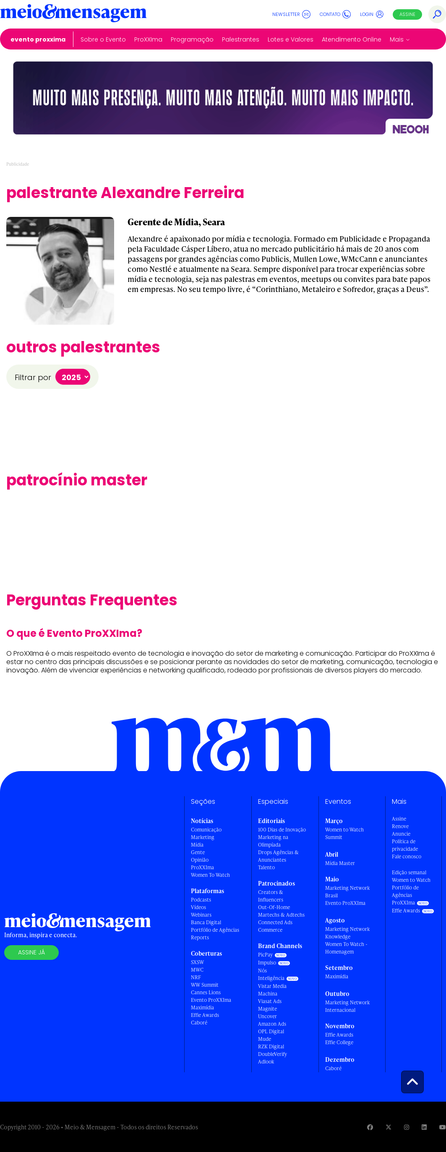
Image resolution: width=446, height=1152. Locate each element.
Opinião (200, 859)
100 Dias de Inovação (282, 829)
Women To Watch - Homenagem (346, 948)
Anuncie (401, 833)
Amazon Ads (272, 1023)
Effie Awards (205, 1015)
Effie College (339, 1042)
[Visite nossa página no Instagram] (406, 1127)
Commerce (270, 929)
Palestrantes (240, 39)
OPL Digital (271, 1031)
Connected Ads (275, 922)
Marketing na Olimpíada (273, 841)
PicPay (265, 954)
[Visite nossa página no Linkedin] (424, 1127)
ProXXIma (148, 39)
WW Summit (205, 984)
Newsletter (291, 14)
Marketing (202, 837)
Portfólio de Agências (215, 929)
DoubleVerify (272, 1054)
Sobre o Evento (103, 39)
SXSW (197, 962)
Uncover (267, 1016)
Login (372, 14)
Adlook (266, 1061)
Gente (198, 852)
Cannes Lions (206, 992)
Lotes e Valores (290, 39)
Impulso (267, 962)
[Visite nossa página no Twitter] (388, 1127)
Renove (400, 826)
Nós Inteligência (271, 974)
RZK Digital (271, 1046)
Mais (397, 39)
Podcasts (201, 899)
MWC (197, 969)
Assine (407, 14)
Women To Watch (210, 874)
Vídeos (198, 907)
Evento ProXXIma (37, 39)
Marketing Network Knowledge (347, 932)
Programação (192, 39)
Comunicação (206, 829)
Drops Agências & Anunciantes (278, 856)
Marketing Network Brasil (347, 891)
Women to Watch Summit (344, 833)
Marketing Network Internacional (347, 1006)
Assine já (31, 952)
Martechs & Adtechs (281, 914)
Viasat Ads (270, 1001)
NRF (196, 977)
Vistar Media (272, 986)
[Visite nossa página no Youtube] (442, 1127)
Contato (335, 14)
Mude (264, 1039)
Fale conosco (406, 856)
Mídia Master (340, 863)
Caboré (199, 1022)
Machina (267, 993)
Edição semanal (409, 872)
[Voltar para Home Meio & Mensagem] (73, 14)
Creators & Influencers (270, 896)
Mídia (197, 844)
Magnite (267, 1008)
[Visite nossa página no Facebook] (370, 1127)
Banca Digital (206, 922)
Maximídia (202, 1007)
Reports (200, 937)
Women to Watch (411, 880)
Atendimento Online (351, 39)
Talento (266, 867)
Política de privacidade (405, 845)
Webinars (201, 914)
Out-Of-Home (274, 907)
